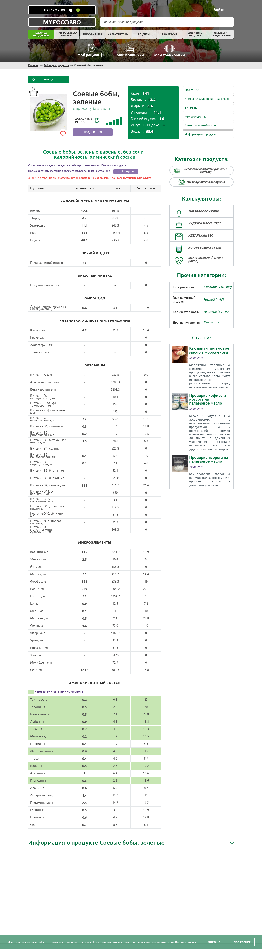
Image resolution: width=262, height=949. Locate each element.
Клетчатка (212, 322)
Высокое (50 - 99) (216, 312)
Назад (48, 79)
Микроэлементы (196, 116)
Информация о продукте (201, 134)
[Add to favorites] (63, 133)
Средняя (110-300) (218, 287)
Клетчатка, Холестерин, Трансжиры (207, 99)
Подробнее (242, 942)
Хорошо (214, 942)
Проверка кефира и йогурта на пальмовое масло (207, 399)
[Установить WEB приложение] (62, 9)
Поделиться (93, 132)
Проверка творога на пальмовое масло (208, 459)
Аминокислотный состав (201, 125)
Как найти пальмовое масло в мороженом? (209, 350)
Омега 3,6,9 (192, 90)
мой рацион (125, 171)
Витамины (191, 107)
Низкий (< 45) (214, 300)
